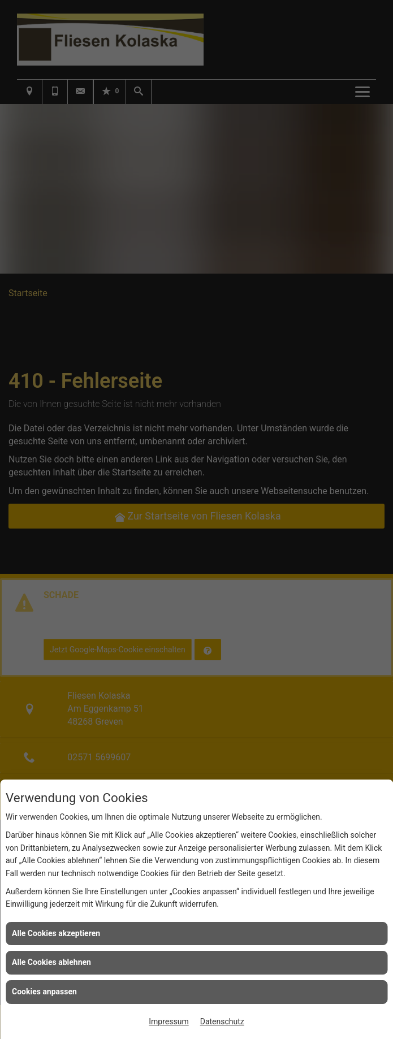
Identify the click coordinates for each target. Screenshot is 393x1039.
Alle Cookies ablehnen (51, 962)
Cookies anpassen (44, 991)
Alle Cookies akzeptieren (56, 933)
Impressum (168, 1021)
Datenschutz (222, 1021)
